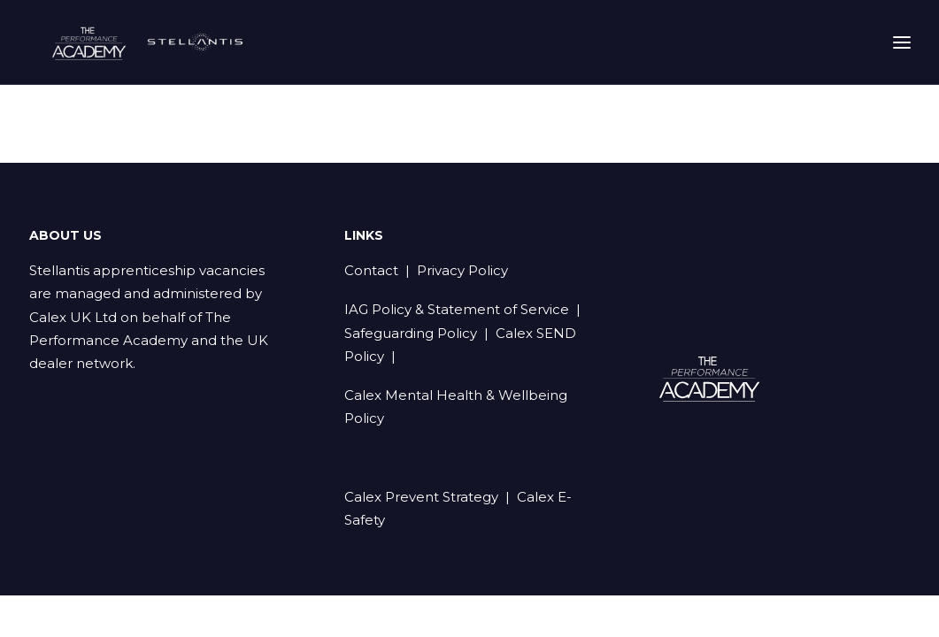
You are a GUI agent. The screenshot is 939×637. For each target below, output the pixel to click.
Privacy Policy (462, 271)
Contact (371, 271)
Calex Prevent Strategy (421, 497)
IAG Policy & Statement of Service (456, 310)
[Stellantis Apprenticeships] (168, 49)
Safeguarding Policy (410, 334)
